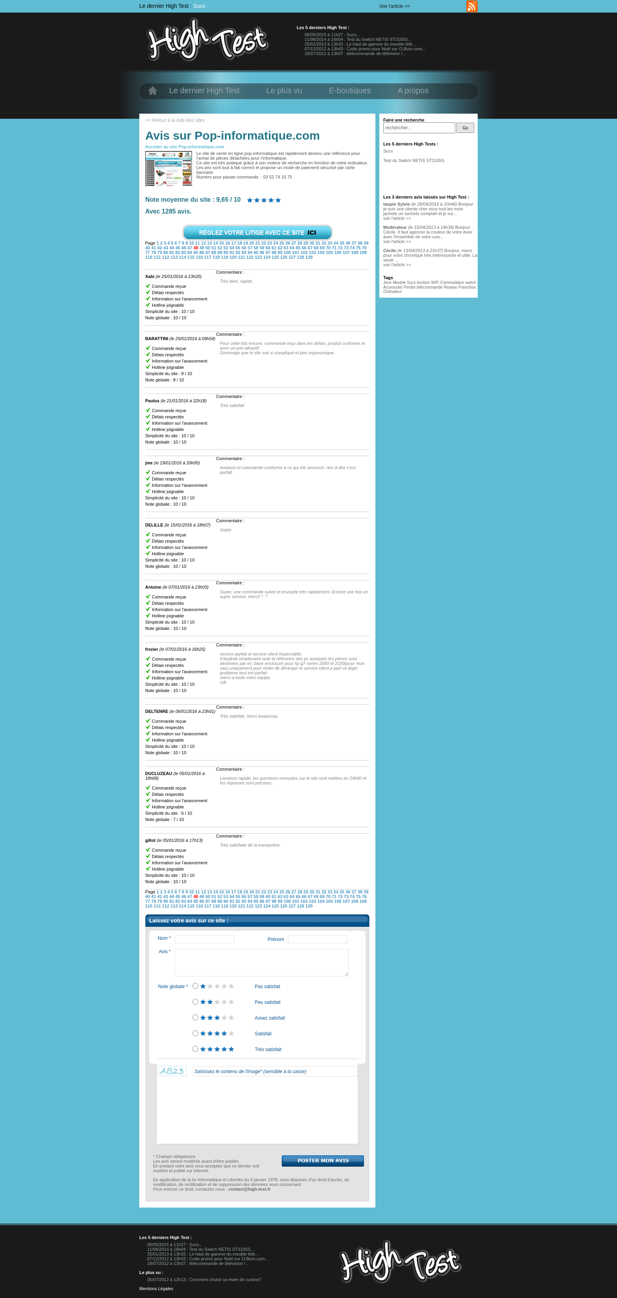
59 (263, 247)
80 (166, 252)
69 (323, 247)
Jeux (387, 282)
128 (301, 257)
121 (242, 257)
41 (154, 247)
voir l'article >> (397, 218)
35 (342, 243)
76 (364, 247)
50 (208, 247)
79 (160, 252)
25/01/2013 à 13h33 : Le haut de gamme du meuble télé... (360, 44)
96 (263, 252)
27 (294, 243)
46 (184, 247)
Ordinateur (392, 291)
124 (267, 257)
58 (256, 247)
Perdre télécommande (423, 287)
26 (288, 243)
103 (313, 252)
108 (355, 252)
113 (174, 257)
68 (317, 247)
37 (354, 243)
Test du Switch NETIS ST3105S (413, 160)
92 (238, 252)
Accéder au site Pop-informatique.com (184, 146)
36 (348, 243)
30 (312, 243)
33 (330, 243)
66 (305, 247)
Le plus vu (284, 90)
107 (347, 252)
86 (202, 252)
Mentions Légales (156, 1288)
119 (225, 257)
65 (298, 247)
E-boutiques (350, 90)
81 (172, 252)
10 (192, 243)
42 (160, 247)
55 (238, 247)
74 (353, 247)
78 (154, 252)
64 (293, 247)
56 (245, 247)
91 (232, 252)
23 (270, 243)
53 (226, 247)
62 (281, 247)
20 (252, 243)
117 (208, 257)
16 (228, 243)
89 (221, 252)
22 (264, 243)
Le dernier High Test (204, 90)
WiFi (435, 282)
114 (183, 257)
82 (178, 252)
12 (204, 243)
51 (214, 247)
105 (330, 252)
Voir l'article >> (394, 6)
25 (282, 243)
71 (335, 247)
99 (281, 252)
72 (341, 247)
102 (305, 252)
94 (250, 252)
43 (166, 247)
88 (214, 252)
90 (226, 252)
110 (149, 257)
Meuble (399, 282)
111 (157, 257)
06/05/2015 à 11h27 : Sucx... (332, 34)
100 (288, 252)
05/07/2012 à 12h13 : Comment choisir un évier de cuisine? (204, 1279)
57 (250, 247)
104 (322, 252)
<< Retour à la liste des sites (175, 120)
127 (292, 257)
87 (208, 252)
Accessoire (393, 287)
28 (300, 243)
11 (198, 243)
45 (178, 247)
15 (222, 243)
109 (363, 252)
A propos (413, 90)
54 (232, 247)
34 (337, 243)
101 (296, 252)
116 (200, 257)
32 (324, 243)
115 (191, 257)
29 (306, 243)
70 (329, 247)
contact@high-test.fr (249, 1189)
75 (359, 247)
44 (172, 247)
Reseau (450, 287)
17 (234, 243)
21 (258, 243)
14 (216, 243)
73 (347, 247)
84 (190, 252)
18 (240, 243)
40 (148, 247)
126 (284, 257)
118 (216, 257)
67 (311, 247)
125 (276, 257)
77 (148, 252)
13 (210, 243)
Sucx (199, 6)
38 (361, 243)
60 (269, 247)
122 (250, 257)
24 (276, 243)
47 (190, 247)
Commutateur (452, 282)
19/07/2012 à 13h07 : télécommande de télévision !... (355, 53)
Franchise (467, 287)
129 (308, 257)
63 (287, 247)
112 (166, 257)
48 (196, 247)
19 (246, 243)
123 (259, 257)
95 (256, 252)
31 (318, 243)
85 (196, 252)
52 (221, 247)
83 (184, 252)
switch (470, 282)
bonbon (423, 282)
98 (274, 252)
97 (269, 252)
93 (245, 252)
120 (233, 257)
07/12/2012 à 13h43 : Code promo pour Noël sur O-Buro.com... (365, 48)
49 (202, 247)
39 (366, 243)
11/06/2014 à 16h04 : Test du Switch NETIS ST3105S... (358, 39)
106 (338, 252)
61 (274, 247)
